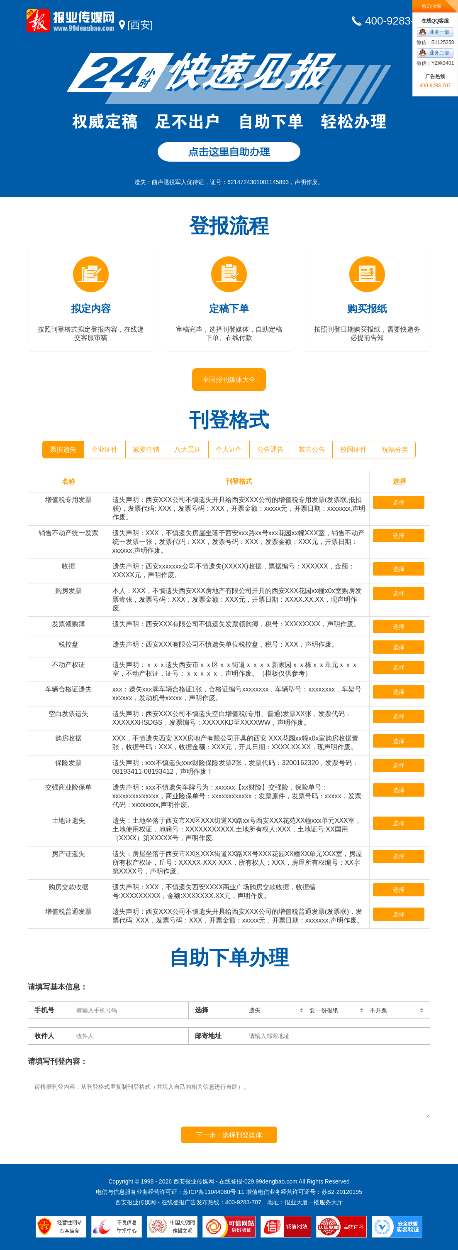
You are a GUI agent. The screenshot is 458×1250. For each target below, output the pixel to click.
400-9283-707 (398, 21)
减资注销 (146, 449)
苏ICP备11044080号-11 (213, 1191)
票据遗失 (63, 449)
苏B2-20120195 (342, 1191)
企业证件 (104, 449)
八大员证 (187, 449)
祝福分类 (395, 449)
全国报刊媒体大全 (229, 379)
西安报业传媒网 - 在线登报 (70, 20)
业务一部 (439, 32)
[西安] (140, 24)
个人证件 (229, 449)
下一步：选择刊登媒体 (229, 1135)
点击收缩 (431, 6)
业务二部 (439, 53)
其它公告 (312, 449)
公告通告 (270, 449)
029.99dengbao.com (270, 1181)
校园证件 (353, 449)
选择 (398, 502)
